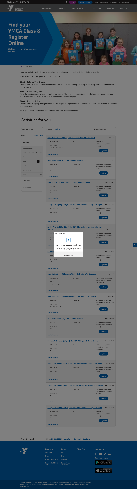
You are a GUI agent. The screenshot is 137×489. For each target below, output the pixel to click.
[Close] (81, 234)
